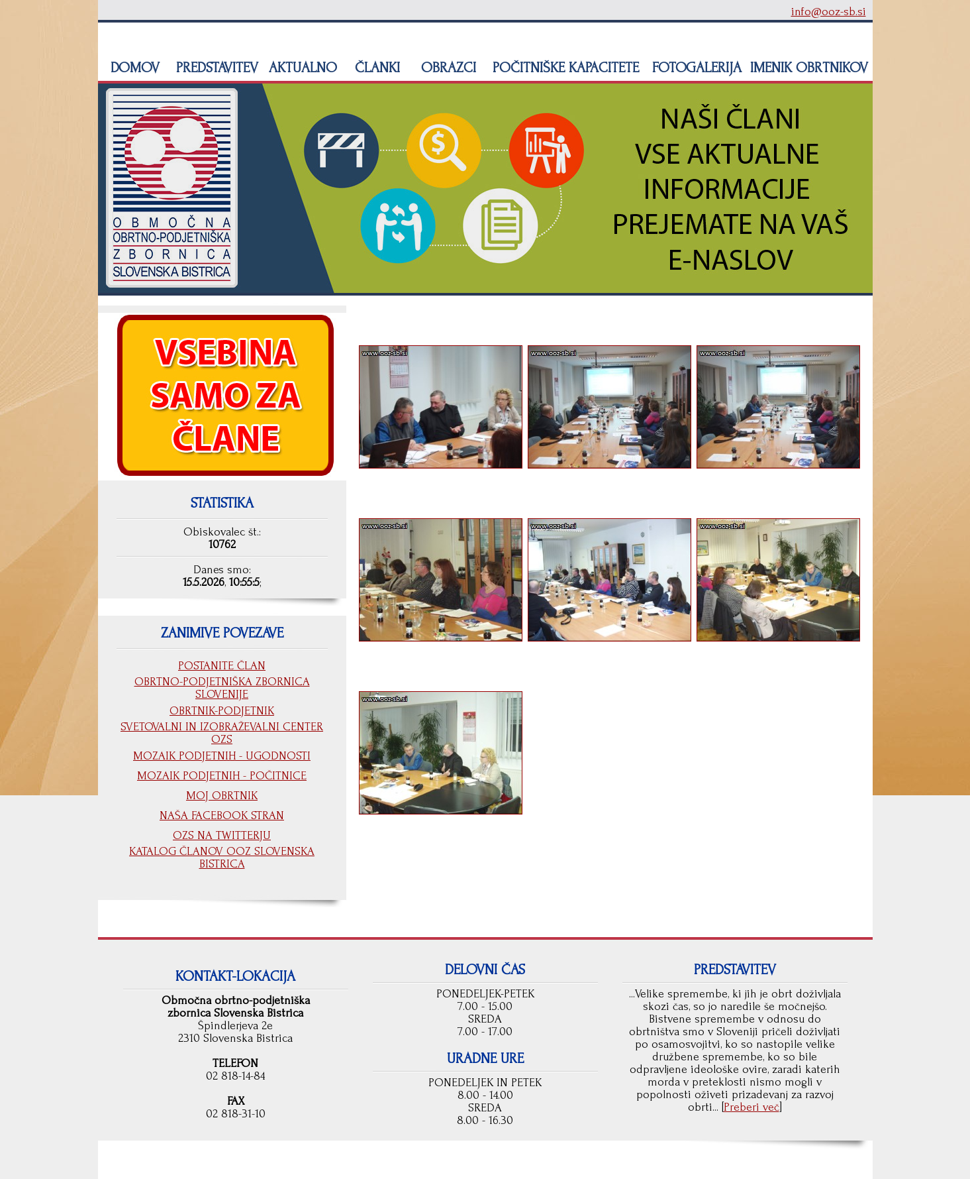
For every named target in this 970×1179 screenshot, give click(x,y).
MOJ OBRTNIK (222, 795)
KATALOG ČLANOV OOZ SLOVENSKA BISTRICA (222, 857)
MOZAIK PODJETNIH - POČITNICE (222, 775)
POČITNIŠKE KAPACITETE (564, 68)
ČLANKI (375, 68)
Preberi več (751, 1107)
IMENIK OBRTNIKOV (809, 68)
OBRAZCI (446, 68)
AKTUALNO (301, 68)
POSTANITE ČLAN (222, 665)
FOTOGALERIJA (695, 68)
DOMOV (133, 68)
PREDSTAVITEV (215, 68)
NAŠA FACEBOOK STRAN (222, 815)
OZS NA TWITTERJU (222, 835)
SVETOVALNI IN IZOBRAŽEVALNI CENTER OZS (222, 733)
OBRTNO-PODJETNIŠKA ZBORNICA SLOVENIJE (222, 688)
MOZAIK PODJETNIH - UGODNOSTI (222, 756)
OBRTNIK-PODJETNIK (222, 710)
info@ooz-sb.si (828, 11)
